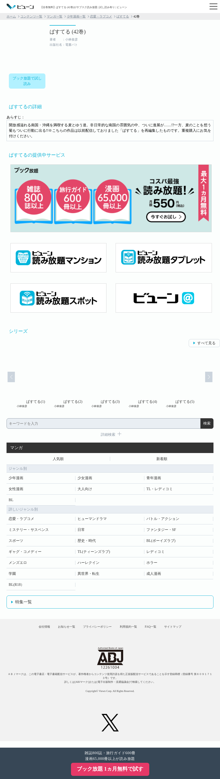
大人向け (85, 490)
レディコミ (155, 553)
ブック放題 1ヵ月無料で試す (110, 769)
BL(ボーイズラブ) (160, 542)
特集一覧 (23, 603)
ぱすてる (122, 16)
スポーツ (16, 542)
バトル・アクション (162, 520)
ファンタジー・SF (161, 531)
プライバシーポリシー (94, 630)
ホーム (11, 16)
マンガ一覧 (54, 16)
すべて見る (206, 343)
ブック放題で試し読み (27, 81)
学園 (12, 575)
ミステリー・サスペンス (29, 531)
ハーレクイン (88, 564)
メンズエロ (18, 564)
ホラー (151, 564)
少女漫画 (85, 479)
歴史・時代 (87, 542)
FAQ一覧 (161, 630)
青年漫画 (153, 479)
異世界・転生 (88, 575)
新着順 (161, 459)
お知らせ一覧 (55, 630)
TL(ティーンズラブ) (94, 553)
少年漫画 (16, 479)
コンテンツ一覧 (31, 16)
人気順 (58, 459)
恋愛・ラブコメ (101, 16)
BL (11, 501)
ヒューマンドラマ (92, 520)
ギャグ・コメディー (25, 553)
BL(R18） (16, 586)
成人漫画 (153, 575)
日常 (81, 531)
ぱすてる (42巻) (68, 32)
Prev (7, 380)
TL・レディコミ (159, 490)
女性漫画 (16, 490)
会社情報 (26, 630)
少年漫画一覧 (76, 16)
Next (212, 380)
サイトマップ (190, 630)
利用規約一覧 (132, 630)
